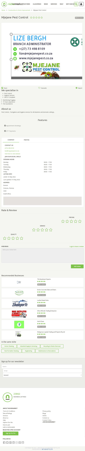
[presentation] (17, 380)
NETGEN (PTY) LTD (47, 449)
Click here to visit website (12, 154)
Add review (77, 266)
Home (3, 10)
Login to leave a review (77, 246)
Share (4, 88)
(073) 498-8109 (9, 148)
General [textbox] (6, 375)
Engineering (28, 351)
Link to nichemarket (9, 427)
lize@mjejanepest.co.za (12, 151)
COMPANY (11, 140)
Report (79, 88)
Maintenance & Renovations (47, 351)
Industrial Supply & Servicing (28, 346)
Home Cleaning (9, 346)
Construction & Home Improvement (19, 10)
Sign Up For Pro (10, 433)
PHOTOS (26, 140)
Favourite (42, 88)
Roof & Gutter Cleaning (11, 351)
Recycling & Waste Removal (51, 346)
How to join (6, 425)
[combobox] (42, 375)
